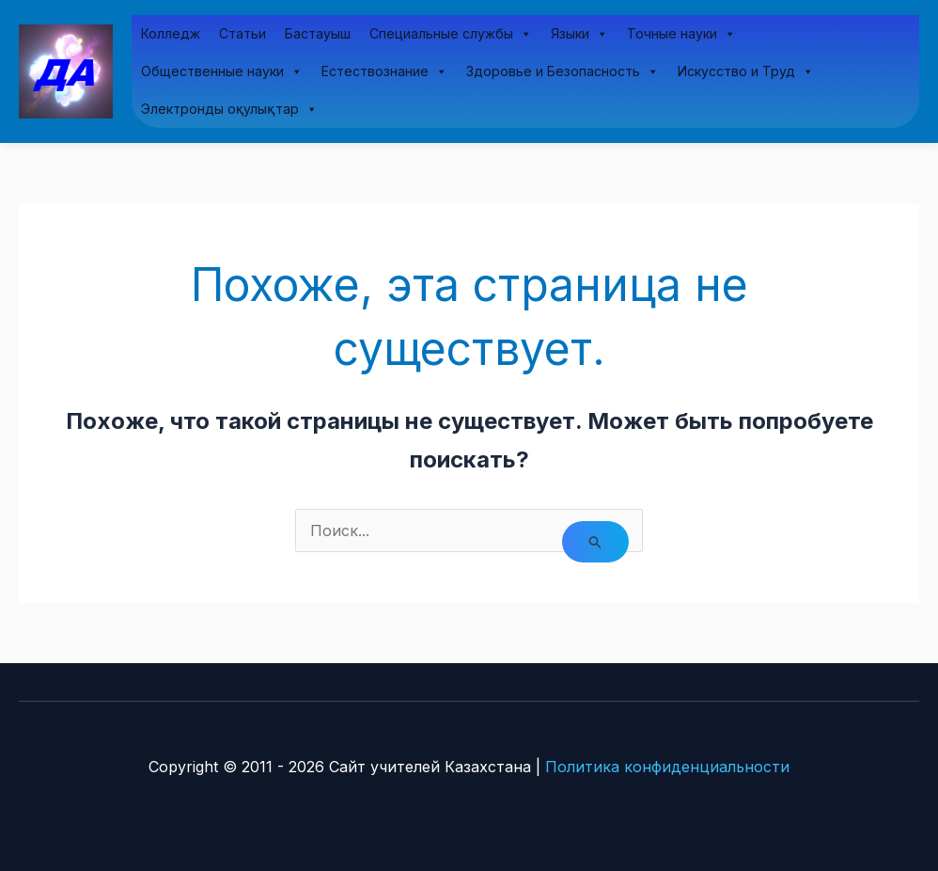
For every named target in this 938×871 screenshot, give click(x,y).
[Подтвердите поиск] (596, 541)
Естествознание (384, 71)
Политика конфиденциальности (667, 766)
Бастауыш (318, 33)
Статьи (242, 33)
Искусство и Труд (746, 71)
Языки (579, 34)
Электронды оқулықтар (229, 109)
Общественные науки (222, 71)
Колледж (170, 33)
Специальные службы (450, 34)
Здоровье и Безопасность (562, 71)
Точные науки (681, 34)
